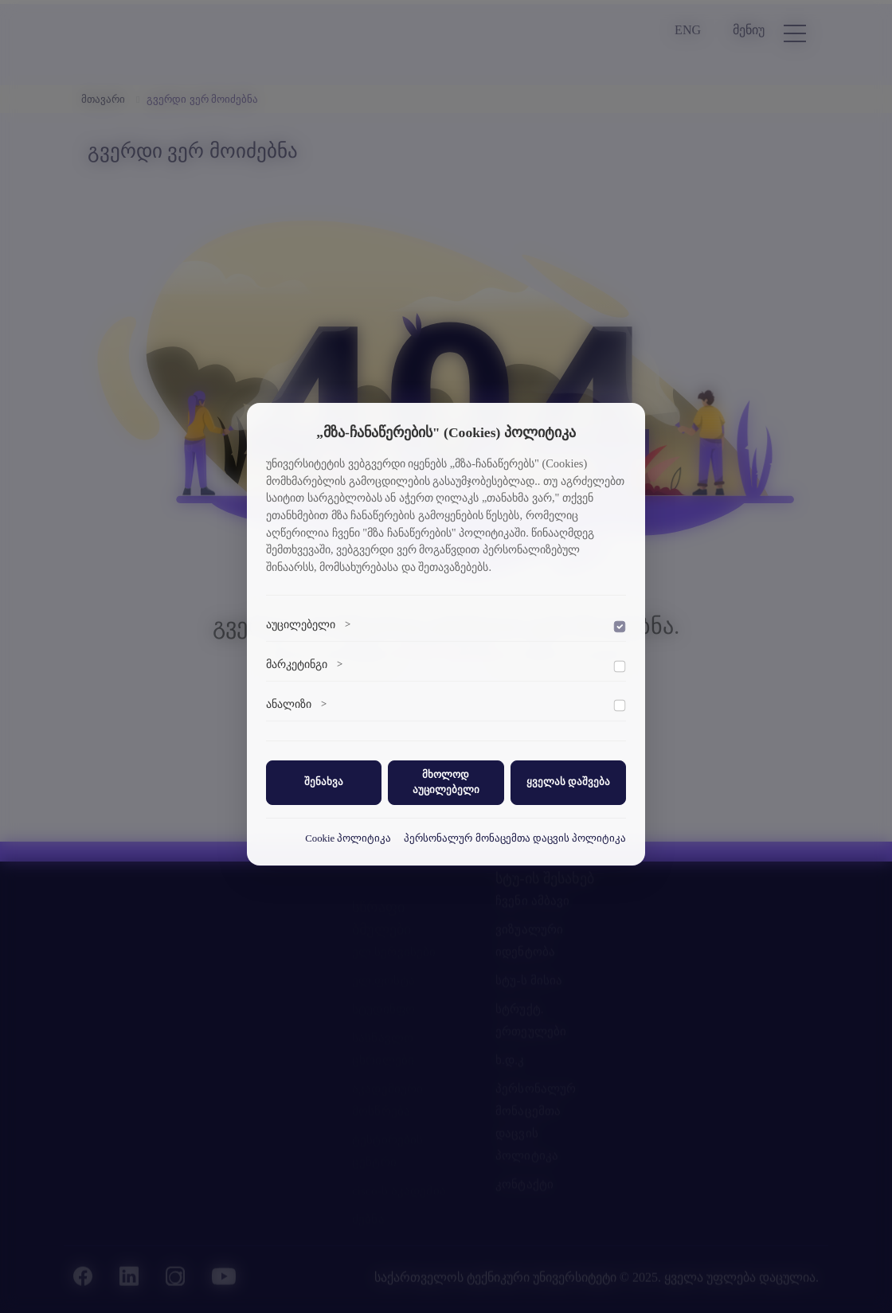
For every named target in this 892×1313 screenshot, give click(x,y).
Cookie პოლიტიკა (348, 838)
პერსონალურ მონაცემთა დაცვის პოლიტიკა (515, 838)
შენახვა (323, 781)
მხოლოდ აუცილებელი (446, 782)
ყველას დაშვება (568, 781)
